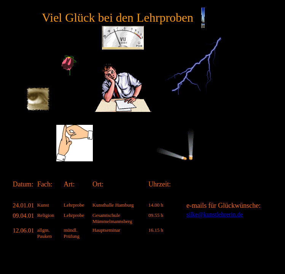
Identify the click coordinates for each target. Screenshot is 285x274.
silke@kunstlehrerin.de (214, 214)
